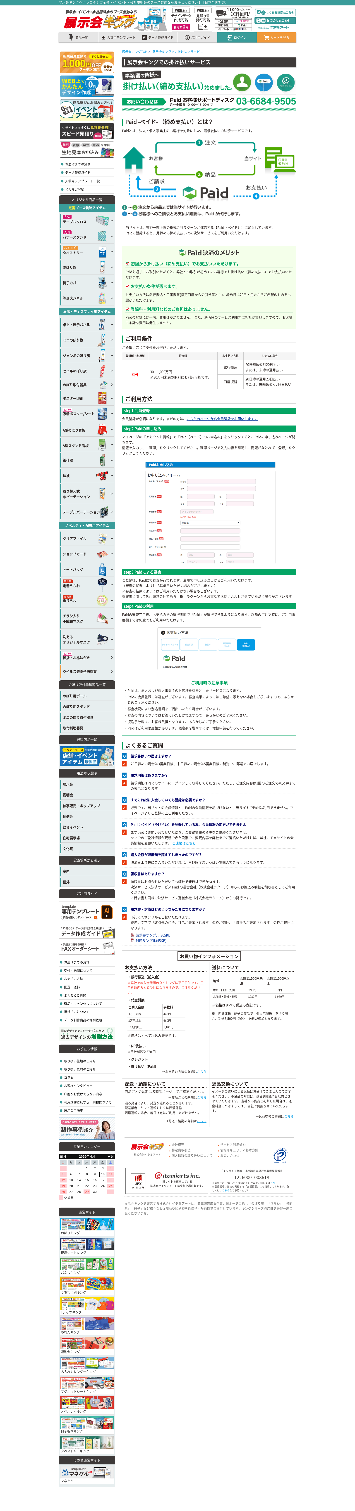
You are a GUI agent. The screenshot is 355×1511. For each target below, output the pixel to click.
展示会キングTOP (134, 51)
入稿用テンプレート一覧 (82, 181)
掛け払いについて (76, 1011)
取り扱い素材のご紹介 (79, 1069)
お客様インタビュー (78, 1085)
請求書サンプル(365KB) (151, 935)
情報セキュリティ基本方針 (239, 1150)
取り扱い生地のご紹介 (79, 1061)
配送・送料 (71, 987)
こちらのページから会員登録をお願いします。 (222, 418)
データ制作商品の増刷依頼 (82, 1020)
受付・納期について (78, 970)
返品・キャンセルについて (82, 1003)
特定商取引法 (181, 1150)
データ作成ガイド (78, 172)
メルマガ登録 (74, 189)
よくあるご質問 (74, 995)
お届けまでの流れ (78, 164)
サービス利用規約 (233, 1144)
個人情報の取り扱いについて (192, 1155)
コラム (68, 1077)
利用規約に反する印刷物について (87, 1102)
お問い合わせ (229, 1155)
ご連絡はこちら (183, 843)
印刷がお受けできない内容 (82, 1094)
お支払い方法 (73, 978)
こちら (201, 1071)
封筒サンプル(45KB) (149, 940)
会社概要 (178, 1144)
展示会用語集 (73, 1110)
